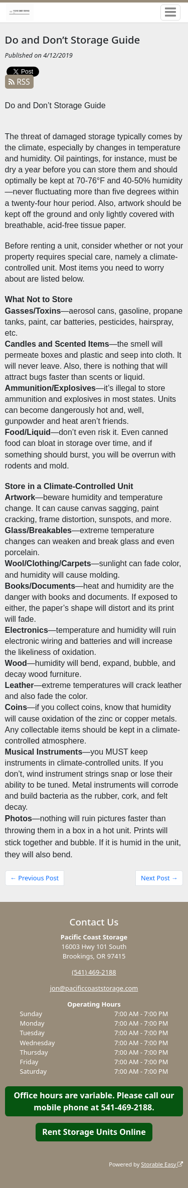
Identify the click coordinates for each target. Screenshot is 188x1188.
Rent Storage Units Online (94, 1131)
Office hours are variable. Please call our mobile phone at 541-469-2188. (94, 1101)
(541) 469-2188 (94, 972)
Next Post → (159, 877)
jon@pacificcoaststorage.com (94, 988)
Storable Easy (162, 1164)
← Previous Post (34, 877)
